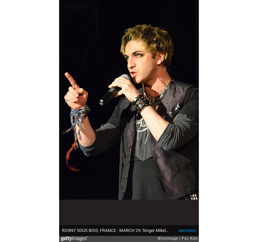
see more (187, 230)
